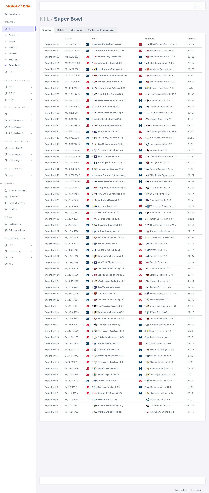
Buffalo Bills (156, 243)
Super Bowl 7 (51, 381)
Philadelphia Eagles (108, 50)
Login (198, 6)
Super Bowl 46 (52, 138)
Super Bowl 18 (52, 312)
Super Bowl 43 (52, 156)
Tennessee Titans (159, 206)
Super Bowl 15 (52, 331)
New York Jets (104, 399)
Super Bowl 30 (52, 237)
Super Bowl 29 (52, 244)
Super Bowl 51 (52, 106)
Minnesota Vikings (158, 349)
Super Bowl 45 (52, 144)
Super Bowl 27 (52, 256)
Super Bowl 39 (52, 181)
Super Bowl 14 (52, 337)
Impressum (196, 490)
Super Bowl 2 (51, 412)
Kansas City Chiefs (159, 50)
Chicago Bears (157, 162)
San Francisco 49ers (159, 56)
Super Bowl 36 (52, 200)
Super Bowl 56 (52, 75)
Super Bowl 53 (52, 94)
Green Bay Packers (107, 138)
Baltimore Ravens (107, 125)
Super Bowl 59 (52, 57)
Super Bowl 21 (52, 293)
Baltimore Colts (105, 387)
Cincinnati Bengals (159, 69)
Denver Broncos (105, 106)
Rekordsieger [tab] (76, 30)
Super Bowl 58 (52, 63)
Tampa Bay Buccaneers (110, 75)
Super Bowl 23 (52, 281)
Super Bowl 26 (52, 262)
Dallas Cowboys (105, 231)
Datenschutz (181, 490)
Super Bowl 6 (51, 387)
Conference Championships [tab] (101, 30)
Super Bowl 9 (51, 368)
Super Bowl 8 (51, 374)
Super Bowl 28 (52, 250)
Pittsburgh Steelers (159, 138)
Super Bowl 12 (52, 349)
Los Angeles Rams (107, 69)
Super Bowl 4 (51, 399)
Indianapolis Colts (158, 144)
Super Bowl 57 (52, 69)
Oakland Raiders (157, 187)
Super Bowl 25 (52, 268)
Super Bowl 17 (52, 318)
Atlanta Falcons (157, 100)
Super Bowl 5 (51, 393)
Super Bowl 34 (52, 212)
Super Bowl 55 (52, 81)
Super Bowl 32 (52, 225)
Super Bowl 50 (52, 113)
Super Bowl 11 (51, 356)
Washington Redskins (108, 256)
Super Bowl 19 (52, 306)
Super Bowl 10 (52, 362)
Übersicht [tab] (47, 30)
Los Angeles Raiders (108, 306)
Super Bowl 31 (52, 231)
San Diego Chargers (159, 237)
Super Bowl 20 (52, 300)
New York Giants (106, 131)
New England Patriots (160, 44)
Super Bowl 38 (52, 188)
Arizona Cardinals (158, 150)
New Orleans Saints (107, 144)
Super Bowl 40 (52, 175)
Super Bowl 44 (52, 150)
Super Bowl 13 (52, 343)
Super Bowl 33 (52, 219)
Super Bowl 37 (52, 194)
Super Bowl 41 (52, 169)
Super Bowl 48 (52, 125)
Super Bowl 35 (52, 206)
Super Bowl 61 (52, 44)
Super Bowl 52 (52, 100)
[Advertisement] (122, 449)
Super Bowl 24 (52, 275)
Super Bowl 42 (52, 163)
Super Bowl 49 (52, 119)
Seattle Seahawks (106, 44)
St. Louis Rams (157, 194)
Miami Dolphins (157, 299)
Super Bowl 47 (52, 131)
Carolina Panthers (158, 106)
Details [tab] (60, 30)
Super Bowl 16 (52, 324)
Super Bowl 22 (52, 287)
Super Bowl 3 (51, 406)
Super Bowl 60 (52, 50)
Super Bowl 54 (52, 88)
